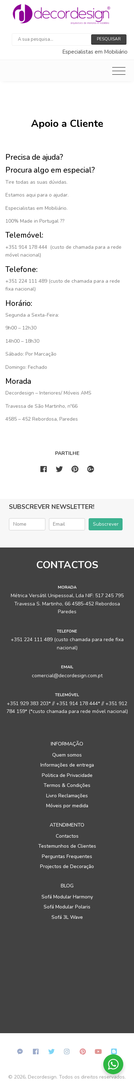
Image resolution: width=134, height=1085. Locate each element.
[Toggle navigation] (119, 71)
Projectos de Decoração (67, 866)
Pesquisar (109, 39)
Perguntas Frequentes (67, 856)
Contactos (67, 836)
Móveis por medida (67, 805)
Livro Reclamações (67, 795)
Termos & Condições (67, 785)
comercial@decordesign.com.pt (67, 675)
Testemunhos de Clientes (67, 846)
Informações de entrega (67, 765)
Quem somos (67, 755)
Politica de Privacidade (67, 775)
